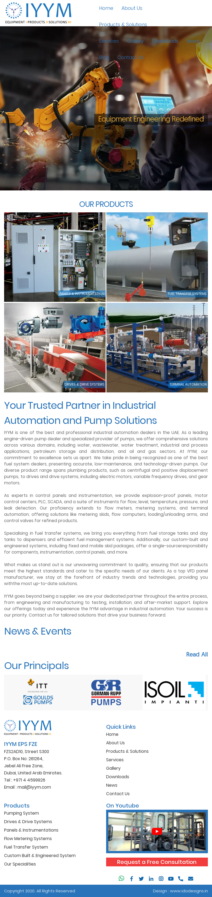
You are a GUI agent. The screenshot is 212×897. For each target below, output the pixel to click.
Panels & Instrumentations (31, 830)
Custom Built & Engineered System (40, 855)
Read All (197, 654)
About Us (131, 8)
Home (106, 8)
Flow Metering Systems (28, 838)
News (192, 41)
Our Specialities (20, 864)
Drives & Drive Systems (28, 821)
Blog (104, 57)
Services (109, 41)
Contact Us (130, 57)
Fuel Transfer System (26, 847)
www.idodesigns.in (189, 891)
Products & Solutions (123, 24)
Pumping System (21, 813)
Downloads (165, 41)
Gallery (135, 41)
